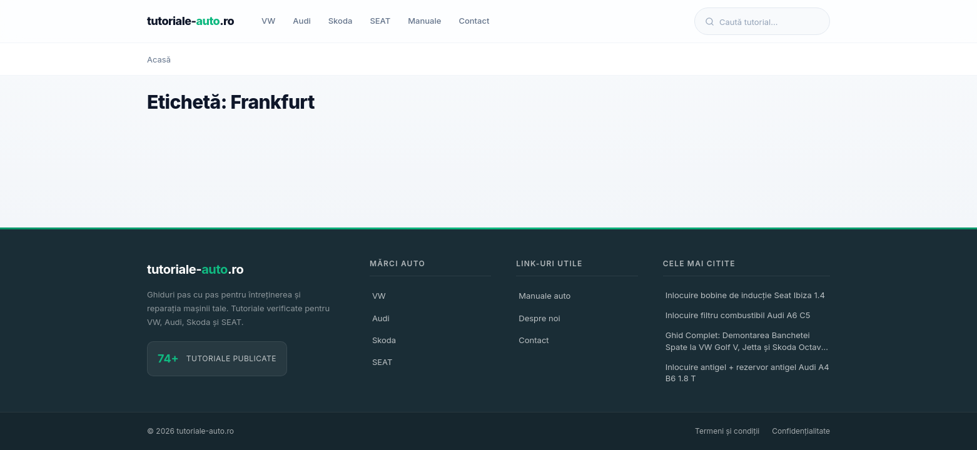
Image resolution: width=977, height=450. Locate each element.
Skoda (340, 21)
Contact (473, 21)
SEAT (380, 21)
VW (268, 21)
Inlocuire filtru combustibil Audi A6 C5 (738, 315)
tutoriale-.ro (190, 21)
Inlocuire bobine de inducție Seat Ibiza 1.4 (745, 295)
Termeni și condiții (727, 431)
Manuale (424, 21)
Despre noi (539, 318)
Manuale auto (544, 296)
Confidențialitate (801, 431)
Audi (301, 21)
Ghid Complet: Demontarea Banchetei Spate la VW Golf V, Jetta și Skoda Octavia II (747, 342)
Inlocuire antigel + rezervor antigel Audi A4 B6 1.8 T (747, 372)
